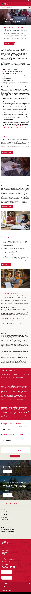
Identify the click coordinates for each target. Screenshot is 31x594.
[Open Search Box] (28, 1)
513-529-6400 (9, 561)
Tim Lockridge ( (6, 487)
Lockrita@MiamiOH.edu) (14, 487)
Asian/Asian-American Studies (13, 125)
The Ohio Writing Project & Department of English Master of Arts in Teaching (14, 352)
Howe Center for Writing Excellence (7, 529)
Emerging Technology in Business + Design (9, 533)
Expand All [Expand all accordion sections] (21, 426)
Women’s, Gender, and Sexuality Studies (16, 128)
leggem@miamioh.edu (20, 483)
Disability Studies (10, 127)
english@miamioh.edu (6, 519)
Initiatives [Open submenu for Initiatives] (5, 583)
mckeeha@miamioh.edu (13, 485)
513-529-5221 (4, 517)
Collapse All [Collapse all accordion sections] (27, 426)
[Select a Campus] (15, 547)
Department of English (6, 7)
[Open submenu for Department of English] (29, 7)
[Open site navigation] (28, 4)
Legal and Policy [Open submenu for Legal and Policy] (7, 590)
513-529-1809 (10, 558)
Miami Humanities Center (5, 527)
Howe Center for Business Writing (7, 531)
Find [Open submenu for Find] (3, 587)
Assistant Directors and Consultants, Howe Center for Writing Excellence (14, 332)
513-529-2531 (12, 559)
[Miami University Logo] (5, 4)
